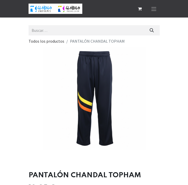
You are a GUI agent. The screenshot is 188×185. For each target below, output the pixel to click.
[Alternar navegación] (154, 9)
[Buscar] (151, 30)
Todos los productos (46, 41)
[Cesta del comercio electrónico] (140, 8)
